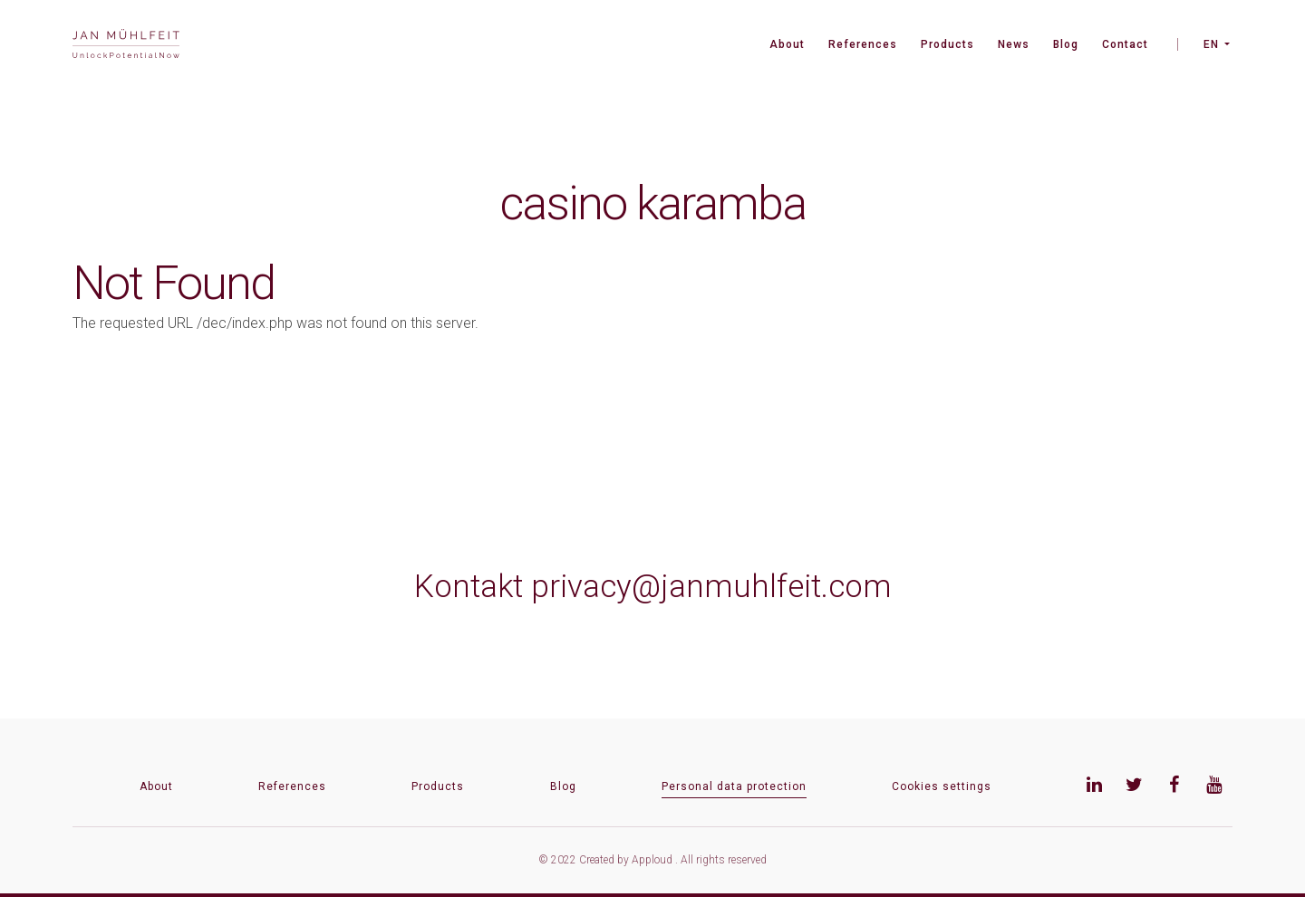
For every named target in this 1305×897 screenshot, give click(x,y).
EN (1211, 44)
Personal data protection (734, 786)
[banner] (125, 46)
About (787, 44)
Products (947, 44)
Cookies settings (941, 786)
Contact (1125, 44)
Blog (1065, 44)
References (862, 44)
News (1014, 44)
